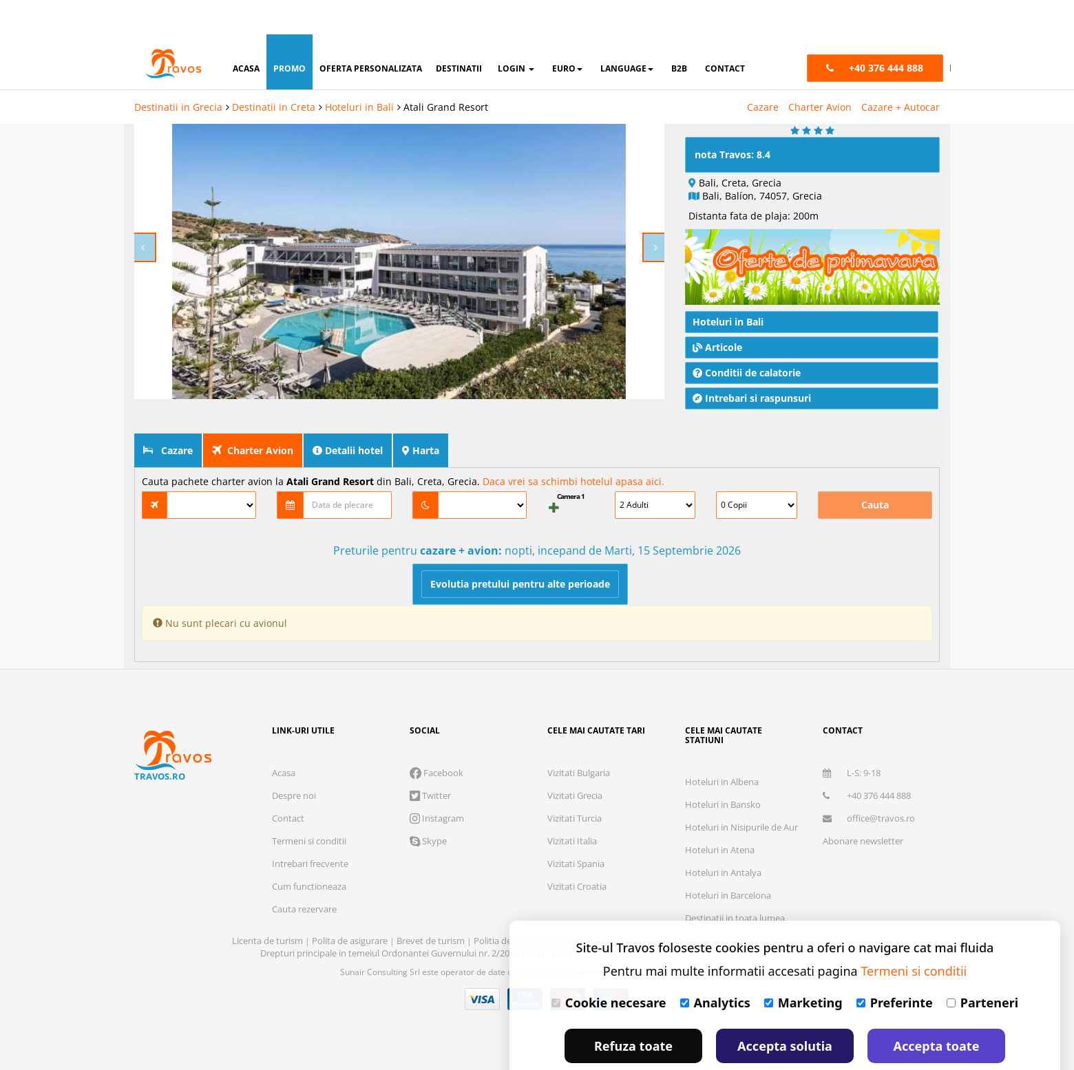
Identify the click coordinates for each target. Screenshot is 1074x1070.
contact (725, 34)
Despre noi (294, 786)
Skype (428, 831)
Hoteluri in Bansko (723, 795)
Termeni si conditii (309, 831)
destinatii (459, 34)
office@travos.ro (869, 808)
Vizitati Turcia (574, 808)
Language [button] (626, 34)
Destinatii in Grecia (178, 72)
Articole (717, 337)
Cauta (875, 495)
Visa (483, 989)
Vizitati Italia (572, 831)
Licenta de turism (268, 931)
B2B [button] (679, 34)
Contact (288, 808)
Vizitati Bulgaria (578, 763)
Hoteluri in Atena (720, 840)
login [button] (516, 34)
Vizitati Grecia (574, 786)
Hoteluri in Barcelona (728, 885)
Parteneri (982, 968)
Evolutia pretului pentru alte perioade (520, 574)
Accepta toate (937, 1011)
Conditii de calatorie (747, 363)
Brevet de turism (432, 931)
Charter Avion (820, 72)
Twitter (430, 786)
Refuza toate (633, 1011)
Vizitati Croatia (577, 876)
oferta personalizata (370, 34)
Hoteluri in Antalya (723, 863)
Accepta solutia (784, 1011)
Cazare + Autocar (900, 72)
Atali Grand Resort (445, 72)
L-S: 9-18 (852, 763)
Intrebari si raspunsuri (752, 388)
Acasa (283, 763)
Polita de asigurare (351, 931)
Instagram (437, 808)
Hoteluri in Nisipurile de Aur (741, 817)
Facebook (436, 763)
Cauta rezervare (304, 899)
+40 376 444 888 (867, 786)
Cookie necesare (608, 968)
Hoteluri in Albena (722, 772)
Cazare (763, 72)
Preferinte (894, 968)
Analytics (715, 968)
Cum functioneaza (309, 876)
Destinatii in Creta (273, 72)
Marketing (803, 968)
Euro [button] (567, 34)
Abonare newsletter (863, 831)
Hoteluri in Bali (359, 72)
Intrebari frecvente (310, 854)
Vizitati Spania (575, 854)
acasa (246, 34)
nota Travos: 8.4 (732, 144)
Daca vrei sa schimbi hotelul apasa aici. (573, 471)
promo (289, 34)
